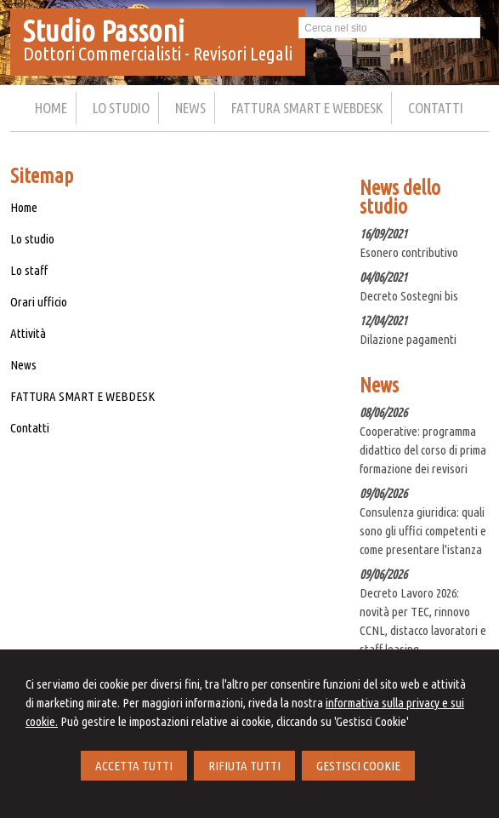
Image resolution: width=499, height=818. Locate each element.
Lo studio (32, 239)
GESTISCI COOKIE (358, 765)
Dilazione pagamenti (408, 339)
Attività (28, 333)
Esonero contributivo (409, 252)
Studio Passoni (103, 31)
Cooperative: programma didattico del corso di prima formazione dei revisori (423, 450)
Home (23, 207)
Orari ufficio (38, 302)
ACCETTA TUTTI (134, 765)
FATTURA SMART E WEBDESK (82, 396)
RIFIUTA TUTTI (244, 765)
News (23, 365)
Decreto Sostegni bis (409, 296)
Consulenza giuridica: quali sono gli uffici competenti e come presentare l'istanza (423, 531)
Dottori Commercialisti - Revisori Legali (157, 53)
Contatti (29, 427)
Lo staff (29, 270)
